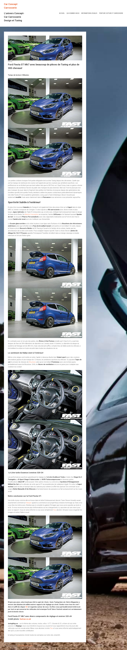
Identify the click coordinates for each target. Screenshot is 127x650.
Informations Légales (89, 13)
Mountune (32, 362)
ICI (27, 607)
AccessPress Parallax (25, 646)
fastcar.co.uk (25, 619)
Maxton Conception (31, 214)
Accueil (62, 13)
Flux (54, 510)
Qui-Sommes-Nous (73, 13)
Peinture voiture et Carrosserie (111, 13)
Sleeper (28, 503)
